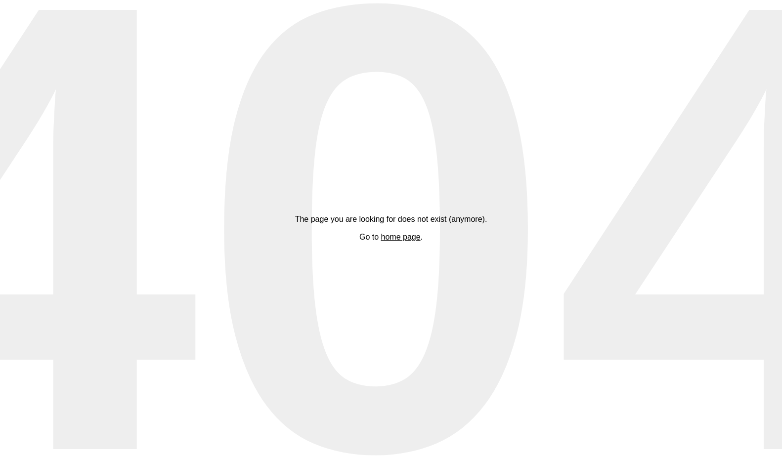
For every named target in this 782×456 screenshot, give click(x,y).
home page (401, 237)
